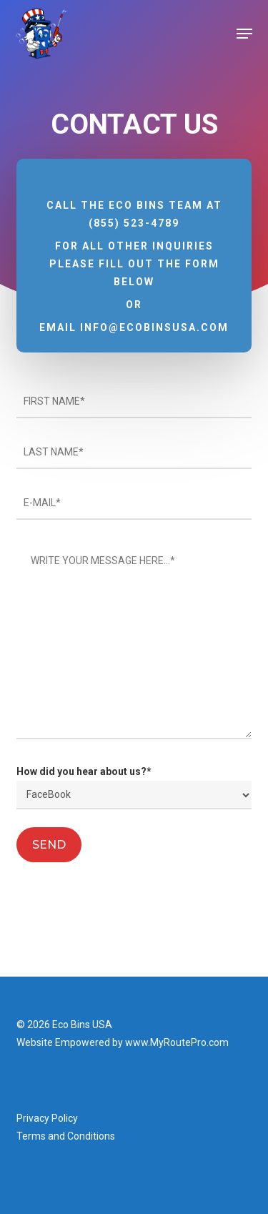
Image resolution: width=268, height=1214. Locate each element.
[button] (244, 33)
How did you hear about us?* (134, 787)
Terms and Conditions (65, 1136)
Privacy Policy (47, 1118)
